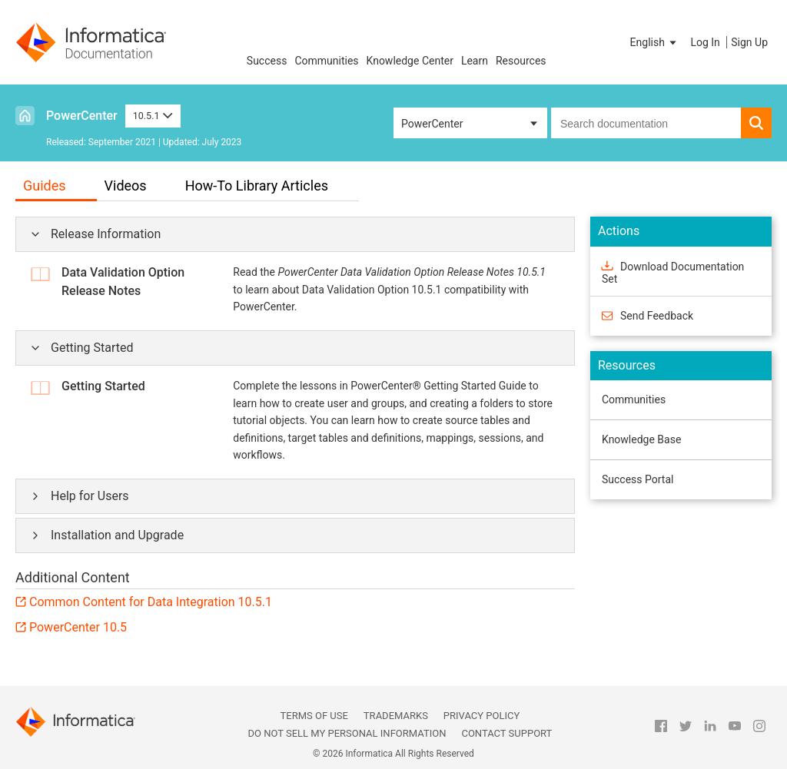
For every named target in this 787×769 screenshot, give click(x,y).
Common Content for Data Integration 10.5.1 (150, 602)
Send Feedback (656, 316)
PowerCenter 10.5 (78, 627)
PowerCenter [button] (432, 124)
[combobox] (646, 123)
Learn (474, 61)
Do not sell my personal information (346, 733)
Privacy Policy (481, 715)
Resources (521, 61)
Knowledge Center (410, 61)
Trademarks (396, 715)
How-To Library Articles (256, 185)
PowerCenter (82, 115)
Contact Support (506, 733)
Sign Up (749, 42)
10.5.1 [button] (153, 115)
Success (267, 61)
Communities (326, 61)
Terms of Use (314, 715)
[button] (654, 42)
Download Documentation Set (673, 272)
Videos (126, 185)
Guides (44, 185)
